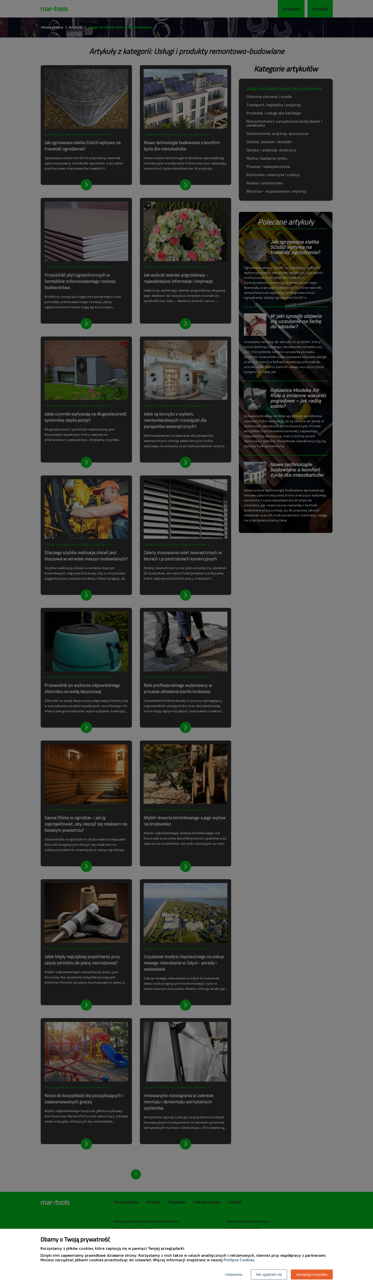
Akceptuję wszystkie (311, 1275)
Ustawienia (233, 1275)
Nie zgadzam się (269, 1275)
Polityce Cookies (239, 1260)
